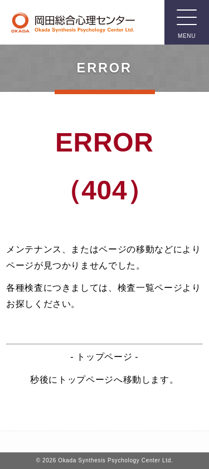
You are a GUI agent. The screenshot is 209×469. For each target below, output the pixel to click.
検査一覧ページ (150, 287)
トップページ (105, 356)
